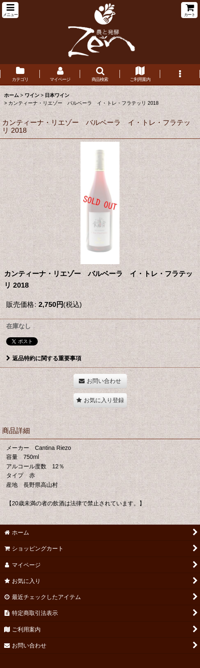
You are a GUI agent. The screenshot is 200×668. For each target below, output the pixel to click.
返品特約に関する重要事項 (43, 358)
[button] (10, 10)
